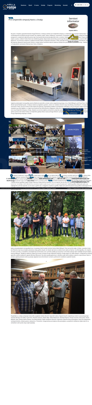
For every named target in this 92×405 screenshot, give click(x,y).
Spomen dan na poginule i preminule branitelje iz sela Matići (72, 344)
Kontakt (65, 5)
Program (49, 5)
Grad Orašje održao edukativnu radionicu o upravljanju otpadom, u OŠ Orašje (54, 336)
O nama (36, 5)
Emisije (43, 5)
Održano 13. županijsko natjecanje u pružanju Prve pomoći (34, 372)
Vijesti (30, 5)
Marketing (58, 5)
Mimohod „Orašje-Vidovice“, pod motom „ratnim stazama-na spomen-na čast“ (16, 372)
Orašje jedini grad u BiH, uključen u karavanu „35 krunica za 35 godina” (15, 299)
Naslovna (23, 5)
